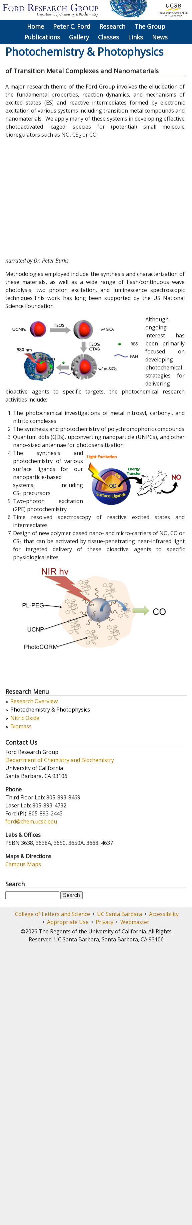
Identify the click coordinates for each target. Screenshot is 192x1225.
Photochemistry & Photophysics (50, 710)
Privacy (104, 922)
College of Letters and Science (52, 914)
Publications (42, 37)
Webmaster (134, 922)
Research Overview (34, 701)
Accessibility (164, 914)
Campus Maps (23, 864)
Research (112, 26)
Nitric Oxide (24, 718)
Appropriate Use (68, 922)
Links (135, 37)
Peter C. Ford (71, 26)
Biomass (21, 726)
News (160, 37)
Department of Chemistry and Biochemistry (59, 760)
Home (35, 26)
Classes (108, 37)
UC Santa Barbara (119, 914)
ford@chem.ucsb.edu (31, 821)
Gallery (79, 37)
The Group (149, 26)
